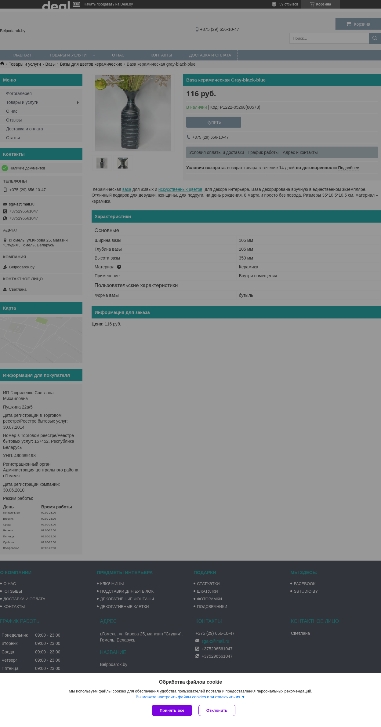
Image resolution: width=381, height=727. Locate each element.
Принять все (172, 710)
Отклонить (216, 710)
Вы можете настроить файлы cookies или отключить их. (188, 697)
